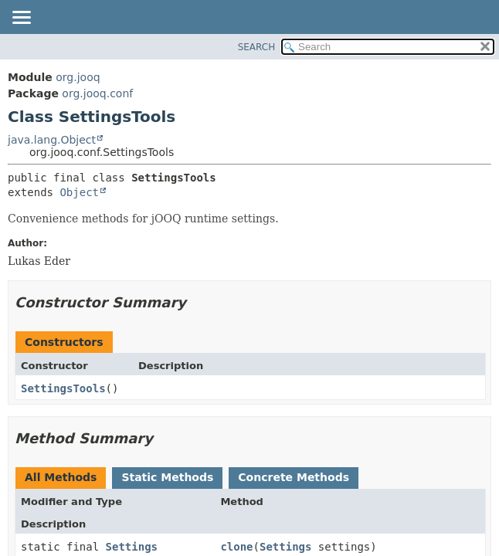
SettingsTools (63, 388)
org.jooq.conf (97, 93)
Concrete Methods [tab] (293, 477)
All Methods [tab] (61, 477)
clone (236, 547)
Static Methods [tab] (167, 477)
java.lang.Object (52, 140)
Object (79, 192)
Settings (132, 547)
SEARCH (257, 47)
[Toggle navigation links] (21, 18)
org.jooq (78, 77)
